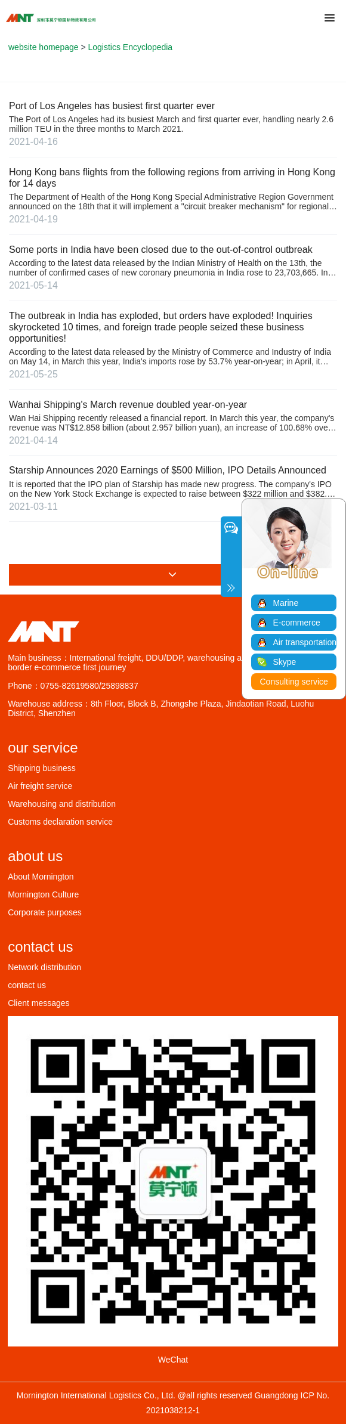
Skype (284, 662)
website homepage (43, 47)
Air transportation (304, 642)
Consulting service (294, 681)
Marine (285, 603)
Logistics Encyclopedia (130, 47)
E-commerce (296, 622)
